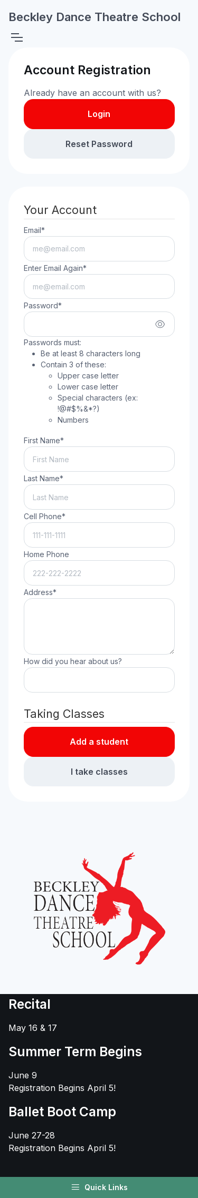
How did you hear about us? (73, 661)
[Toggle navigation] (16, 37)
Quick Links (99, 1187)
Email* (34, 230)
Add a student (99, 741)
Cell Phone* (44, 516)
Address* (40, 592)
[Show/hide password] (159, 324)
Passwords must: (99, 381)
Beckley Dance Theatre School (94, 17)
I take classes (99, 771)
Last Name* (43, 478)
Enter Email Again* (55, 268)
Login (99, 114)
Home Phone (46, 554)
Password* (43, 305)
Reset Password (99, 144)
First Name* (44, 440)
